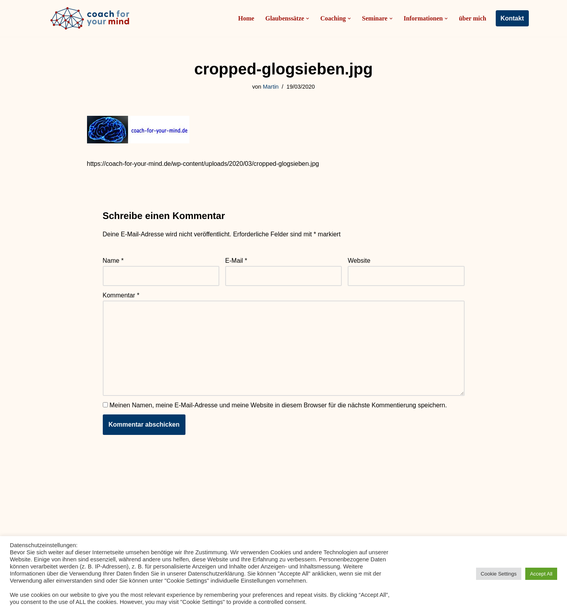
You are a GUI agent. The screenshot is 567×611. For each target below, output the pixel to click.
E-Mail (236, 260)
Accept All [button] (541, 574)
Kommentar (121, 295)
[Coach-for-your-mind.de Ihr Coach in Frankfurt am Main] (91, 18)
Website (359, 260)
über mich (472, 18)
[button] (307, 18)
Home (246, 18)
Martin (271, 87)
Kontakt (512, 18)
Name (113, 260)
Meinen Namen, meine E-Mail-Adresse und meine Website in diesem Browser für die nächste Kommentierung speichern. (278, 405)
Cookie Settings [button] (499, 574)
